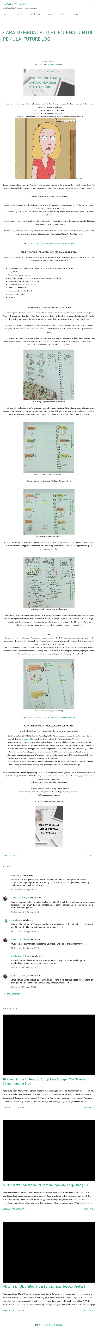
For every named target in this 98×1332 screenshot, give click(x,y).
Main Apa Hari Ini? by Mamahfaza (15, 4)
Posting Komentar (11, 994)
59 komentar (18, 1310)
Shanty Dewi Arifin (19, 956)
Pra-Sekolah (17, 14)
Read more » (89, 1107)
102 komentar (18, 1209)
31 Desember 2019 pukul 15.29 (25, 948)
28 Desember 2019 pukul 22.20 (25, 912)
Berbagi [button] (88, 856)
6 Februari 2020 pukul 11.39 (23, 987)
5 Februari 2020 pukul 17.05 (23, 967)
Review (62, 14)
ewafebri (15, 920)
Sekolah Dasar (34, 14)
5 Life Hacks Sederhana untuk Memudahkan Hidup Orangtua (45, 1185)
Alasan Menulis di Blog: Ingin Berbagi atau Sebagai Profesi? (44, 1286)
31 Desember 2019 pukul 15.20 (25, 931)
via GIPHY (79, 178)
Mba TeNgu (16, 875)
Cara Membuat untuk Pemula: (53, 243)
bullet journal (10, 856)
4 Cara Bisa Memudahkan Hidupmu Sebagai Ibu (53, 717)
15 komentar (18, 1107)
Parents (50, 14)
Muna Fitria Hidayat (20, 897)
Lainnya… (75, 14)
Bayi (4, 14)
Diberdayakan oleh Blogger (49, 1325)
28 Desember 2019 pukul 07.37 (25, 890)
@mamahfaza (52, 64)
